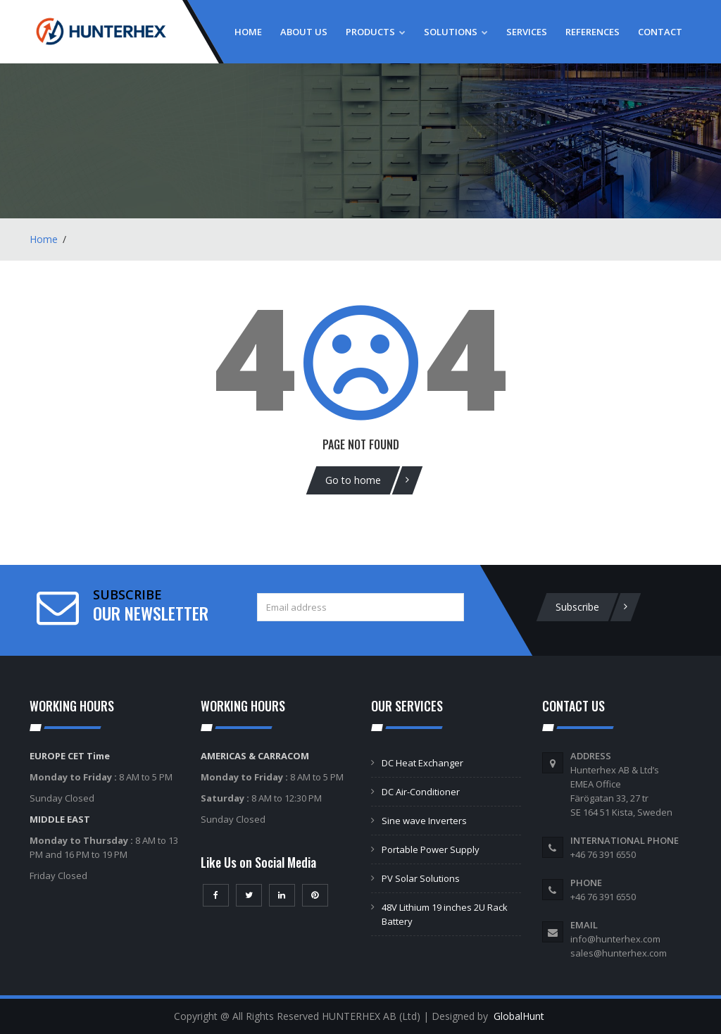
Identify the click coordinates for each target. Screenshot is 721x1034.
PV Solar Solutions (421, 878)
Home (248, 31)
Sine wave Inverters (424, 820)
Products (376, 31)
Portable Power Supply (430, 849)
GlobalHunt (519, 1016)
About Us (303, 31)
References (592, 31)
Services (526, 31)
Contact (660, 31)
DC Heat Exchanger (422, 762)
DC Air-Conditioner (421, 791)
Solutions (456, 31)
